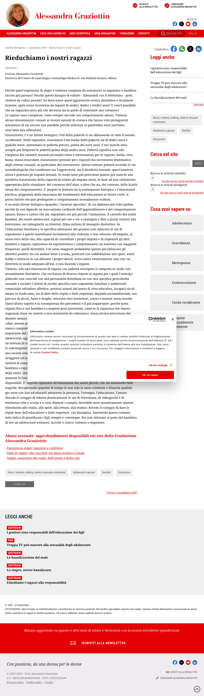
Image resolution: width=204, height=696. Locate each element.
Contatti (143, 33)
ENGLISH (192, 33)
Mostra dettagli (158, 365)
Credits (48, 682)
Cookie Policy (50, 352)
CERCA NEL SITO (171, 34)
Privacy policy (15, 682)
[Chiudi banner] (173, 319)
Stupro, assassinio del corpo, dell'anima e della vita (43, 458)
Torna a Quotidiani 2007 (122, 492)
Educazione (124, 472)
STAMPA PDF (19, 484)
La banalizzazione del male (168, 97)
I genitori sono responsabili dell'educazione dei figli (168, 70)
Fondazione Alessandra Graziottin (183, 5)
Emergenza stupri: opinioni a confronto (35, 448)
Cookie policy (34, 682)
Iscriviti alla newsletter (148, 5)
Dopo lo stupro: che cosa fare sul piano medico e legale (46, 453)
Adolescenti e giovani (84, 472)
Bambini (106, 472)
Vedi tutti (198, 104)
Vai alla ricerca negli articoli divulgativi (182, 192)
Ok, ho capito (150, 375)
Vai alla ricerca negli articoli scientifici (182, 181)
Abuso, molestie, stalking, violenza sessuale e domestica (37, 472)
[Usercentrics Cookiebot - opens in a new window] (151, 319)
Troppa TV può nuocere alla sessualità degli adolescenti (168, 85)
